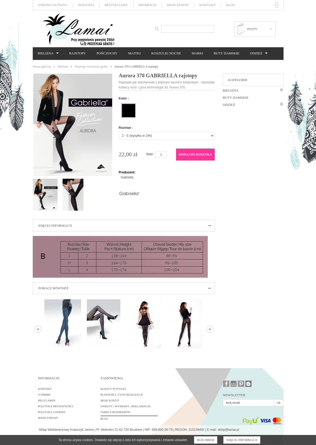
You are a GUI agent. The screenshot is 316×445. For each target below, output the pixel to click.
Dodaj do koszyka (195, 154)
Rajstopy (77, 53)
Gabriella (127, 177)
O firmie (44, 394)
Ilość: (150, 154)
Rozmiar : (126, 128)
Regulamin (46, 400)
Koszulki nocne (166, 53)
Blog (230, 5)
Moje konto (178, 5)
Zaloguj (276, 5)
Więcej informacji (241, 440)
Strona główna (53, 5)
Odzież (257, 53)
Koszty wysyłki (113, 388)
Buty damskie (226, 53)
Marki (197, 53)
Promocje (148, 5)
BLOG (105, 418)
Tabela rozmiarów (116, 412)
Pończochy (107, 53)
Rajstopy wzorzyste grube (91, 66)
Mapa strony (48, 417)
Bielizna (47, 53)
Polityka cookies (52, 412)
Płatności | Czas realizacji (122, 394)
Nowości (86, 5)
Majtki (134, 53)
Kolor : (124, 98)
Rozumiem (205, 440)
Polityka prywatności (55, 406)
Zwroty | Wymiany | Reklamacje (126, 406)
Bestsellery (116, 5)
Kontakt (207, 5)
